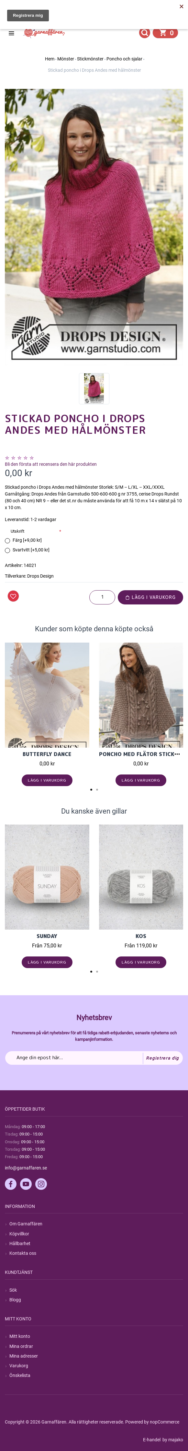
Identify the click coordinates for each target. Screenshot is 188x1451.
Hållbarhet (19, 1243)
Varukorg (18, 1365)
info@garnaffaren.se (26, 1167)
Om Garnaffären (25, 1223)
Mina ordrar (21, 1346)
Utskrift (17, 531)
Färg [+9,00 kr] (27, 540)
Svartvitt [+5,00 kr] (31, 549)
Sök (13, 1290)
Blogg (15, 1299)
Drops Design (40, 576)
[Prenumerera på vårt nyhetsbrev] (94, 1058)
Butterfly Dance (47, 754)
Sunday (47, 936)
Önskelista (19, 1375)
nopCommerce (164, 1421)
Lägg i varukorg (150, 597)
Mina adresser (23, 1356)
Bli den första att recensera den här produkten (51, 464)
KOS (141, 936)
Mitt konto (19, 1336)
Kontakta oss (22, 1253)
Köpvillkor (19, 1233)
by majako (172, 1439)
